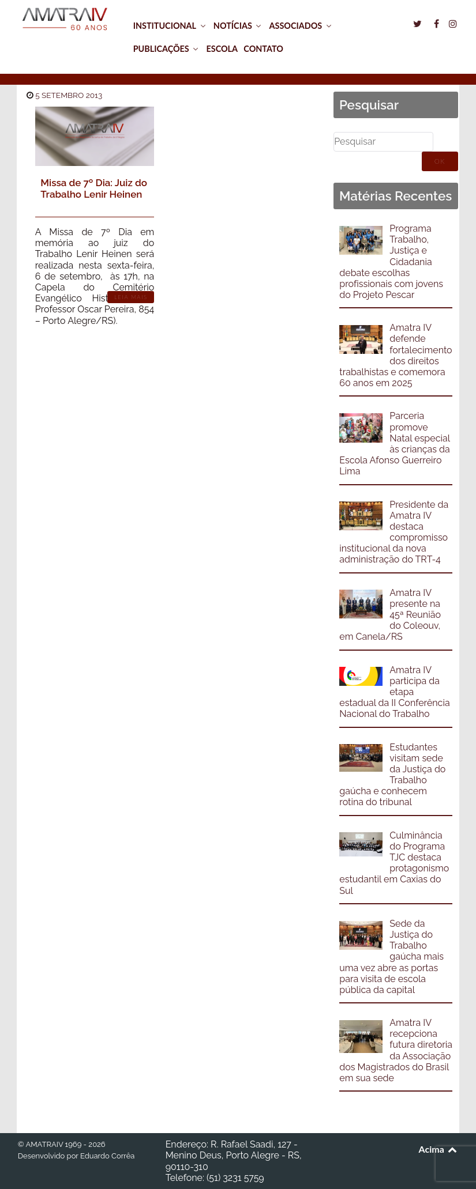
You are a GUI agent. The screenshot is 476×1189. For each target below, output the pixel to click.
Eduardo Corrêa (107, 1156)
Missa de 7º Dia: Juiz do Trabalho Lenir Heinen (93, 188)
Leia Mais (131, 297)
